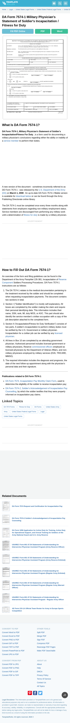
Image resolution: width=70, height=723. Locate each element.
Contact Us (41, 682)
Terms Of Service (44, 679)
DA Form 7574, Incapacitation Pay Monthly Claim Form (30, 381)
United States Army (52, 407)
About (39, 664)
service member (11, 141)
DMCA (39, 672)
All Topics (41, 686)
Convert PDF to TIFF (10, 675)
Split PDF (41, 632)
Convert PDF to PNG (10, 668)
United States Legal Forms (13, 416)
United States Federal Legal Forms (24, 412)
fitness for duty (30, 215)
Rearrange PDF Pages (46, 647)
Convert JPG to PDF (10, 654)
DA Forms (37, 407)
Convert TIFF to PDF (10, 647)
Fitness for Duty (24, 407)
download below (23, 196)
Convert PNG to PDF (10, 640)
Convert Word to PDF (11, 632)
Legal (42, 412)
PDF (43, 31)
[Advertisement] (35, 164)
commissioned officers (42, 347)
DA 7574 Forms (9, 407)
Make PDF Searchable (46, 651)
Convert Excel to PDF (11, 636)
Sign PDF (41, 640)
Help (39, 668)
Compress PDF (43, 643)
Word (59, 31)
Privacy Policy (42, 675)
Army (5, 412)
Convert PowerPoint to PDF (13, 651)
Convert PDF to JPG (10, 664)
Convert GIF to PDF (10, 643)
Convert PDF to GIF (10, 672)
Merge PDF (41, 636)
